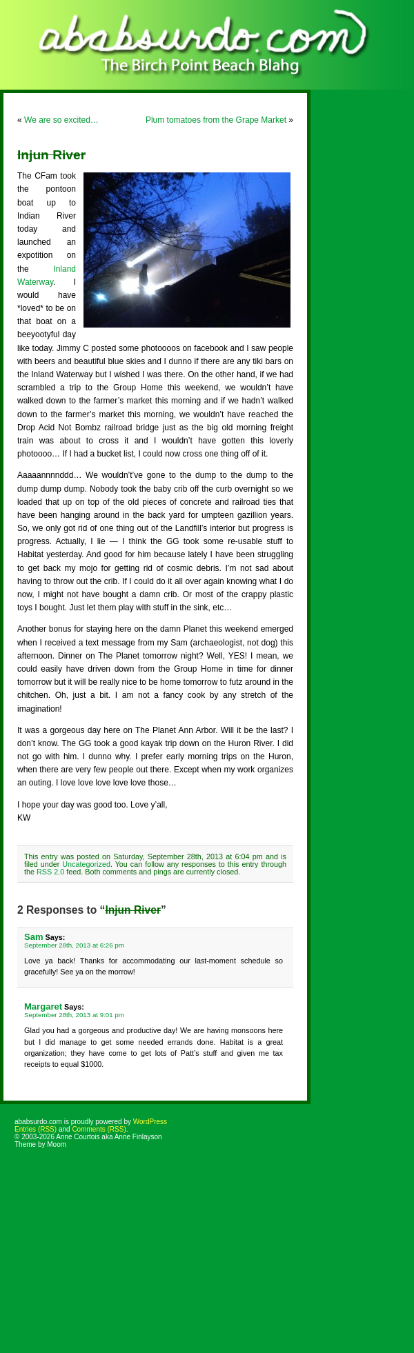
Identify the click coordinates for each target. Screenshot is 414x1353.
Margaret (43, 1006)
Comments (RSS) (99, 1129)
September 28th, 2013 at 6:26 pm (74, 945)
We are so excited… (61, 120)
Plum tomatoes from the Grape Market (216, 120)
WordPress (150, 1121)
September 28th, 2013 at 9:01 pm (74, 1015)
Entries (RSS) (35, 1129)
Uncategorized (86, 864)
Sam (33, 937)
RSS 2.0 (50, 872)
